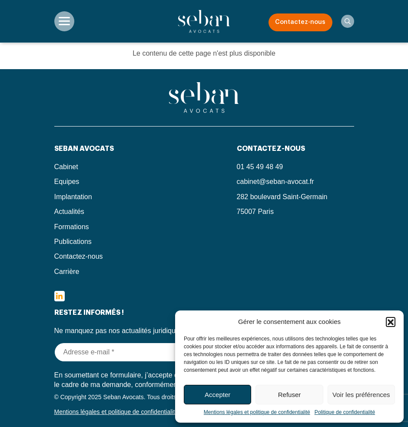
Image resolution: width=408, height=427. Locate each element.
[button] (390, 321)
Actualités (69, 211)
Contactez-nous (300, 22)
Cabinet (66, 166)
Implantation (73, 196)
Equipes (67, 181)
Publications (73, 241)
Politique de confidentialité (345, 412)
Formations (71, 226)
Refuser (289, 394)
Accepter (217, 394)
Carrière (67, 271)
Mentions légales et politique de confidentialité (257, 412)
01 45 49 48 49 (260, 166)
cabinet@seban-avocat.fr (275, 181)
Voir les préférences (361, 394)
